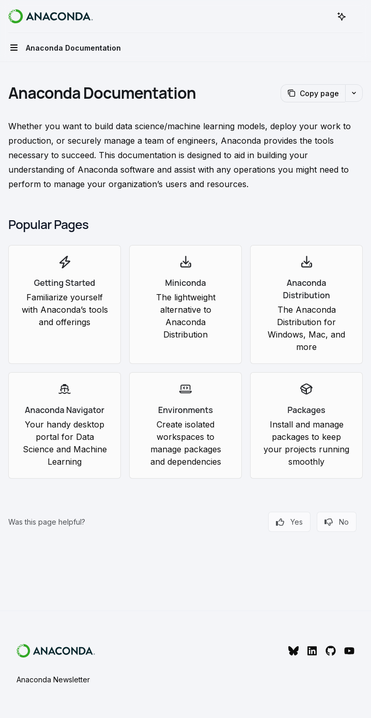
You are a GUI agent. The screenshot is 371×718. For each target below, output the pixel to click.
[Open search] (322, 16)
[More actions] (357, 16)
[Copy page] (313, 93)
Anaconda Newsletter (53, 679)
